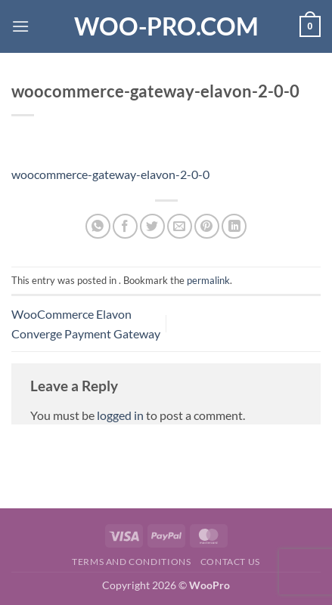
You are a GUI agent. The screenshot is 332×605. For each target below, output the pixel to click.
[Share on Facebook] (125, 226)
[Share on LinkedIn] (234, 226)
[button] (20, 26)
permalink (208, 280)
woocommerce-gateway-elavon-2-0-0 (110, 174)
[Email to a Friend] (179, 226)
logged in (120, 415)
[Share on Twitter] (152, 226)
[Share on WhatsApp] (97, 226)
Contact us (230, 561)
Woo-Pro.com (166, 26)
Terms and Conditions (131, 561)
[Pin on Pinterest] (206, 226)
